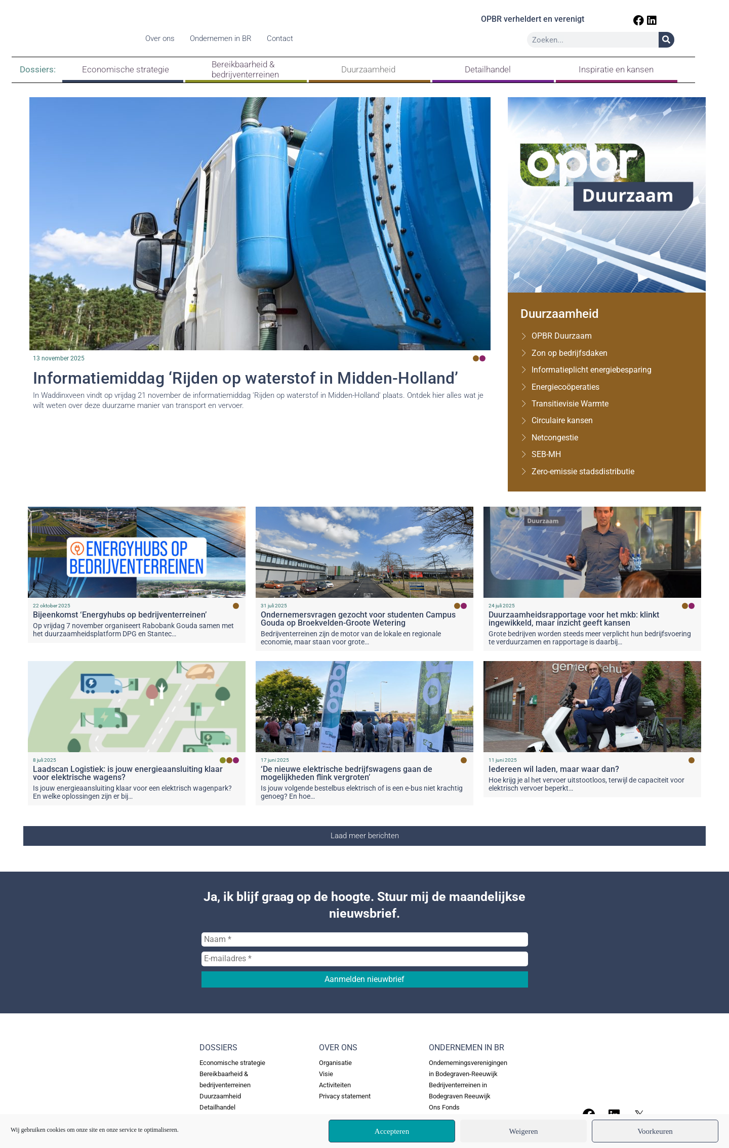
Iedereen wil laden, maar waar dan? (554, 769)
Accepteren (392, 1131)
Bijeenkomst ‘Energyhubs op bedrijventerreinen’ (120, 615)
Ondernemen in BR (224, 40)
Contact (283, 40)
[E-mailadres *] (364, 959)
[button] (364, 836)
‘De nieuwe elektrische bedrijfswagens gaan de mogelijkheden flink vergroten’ (346, 773)
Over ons (163, 40)
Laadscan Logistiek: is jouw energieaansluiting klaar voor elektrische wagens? (128, 773)
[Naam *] (364, 939)
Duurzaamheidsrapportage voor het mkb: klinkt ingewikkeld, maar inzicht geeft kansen (574, 619)
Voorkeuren (655, 1131)
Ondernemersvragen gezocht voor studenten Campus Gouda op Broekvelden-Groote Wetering (358, 619)
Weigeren (523, 1131)
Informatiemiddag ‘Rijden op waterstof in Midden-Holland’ (246, 378)
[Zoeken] (688, 41)
